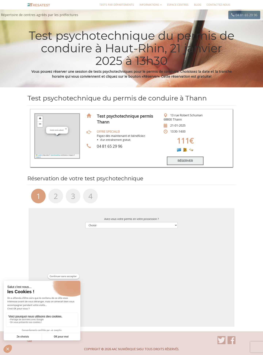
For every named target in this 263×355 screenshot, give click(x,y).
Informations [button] (150, 4)
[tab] (36, 198)
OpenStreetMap (55, 155)
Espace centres (177, 4)
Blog (197, 4)
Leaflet (39, 155)
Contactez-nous (218, 4)
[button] (66, 129)
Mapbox (38, 157)
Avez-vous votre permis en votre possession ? (131, 219)
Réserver (185, 160)
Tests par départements (116, 4)
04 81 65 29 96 (244, 15)
